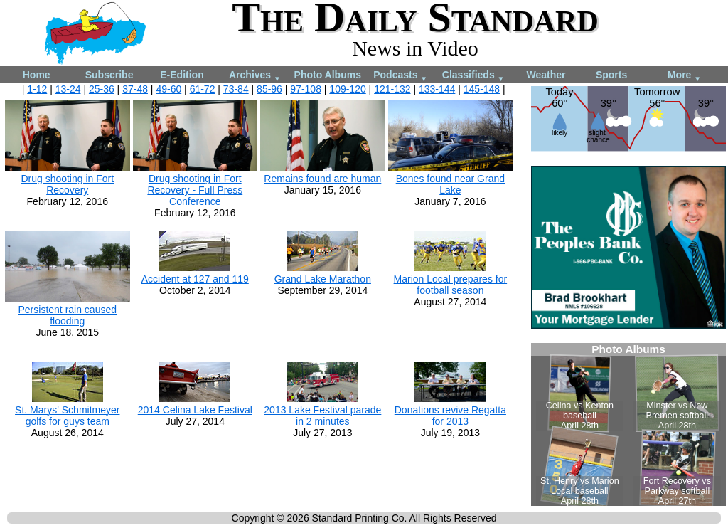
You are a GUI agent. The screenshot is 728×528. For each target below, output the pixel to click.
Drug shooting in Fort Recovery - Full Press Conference (194, 190)
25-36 (101, 89)
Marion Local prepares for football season (451, 284)
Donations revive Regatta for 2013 (450, 415)
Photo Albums (327, 74)
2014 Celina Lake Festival (195, 410)
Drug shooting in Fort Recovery (67, 184)
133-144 (437, 89)
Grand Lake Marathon (322, 279)
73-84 (236, 89)
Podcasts (400, 76)
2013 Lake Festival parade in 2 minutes (322, 415)
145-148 (482, 89)
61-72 (202, 89)
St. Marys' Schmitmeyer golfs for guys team (67, 415)
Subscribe (109, 74)
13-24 (68, 89)
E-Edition (181, 74)
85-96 (269, 89)
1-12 (37, 89)
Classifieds (473, 76)
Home (36, 74)
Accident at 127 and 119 (195, 279)
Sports (611, 74)
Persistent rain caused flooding (67, 315)
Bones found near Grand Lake (450, 184)
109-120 (347, 89)
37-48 (135, 89)
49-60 (168, 89)
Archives (255, 76)
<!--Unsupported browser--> (628, 424)
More (684, 76)
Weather (545, 74)
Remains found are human (322, 178)
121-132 (392, 89)
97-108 (305, 89)
